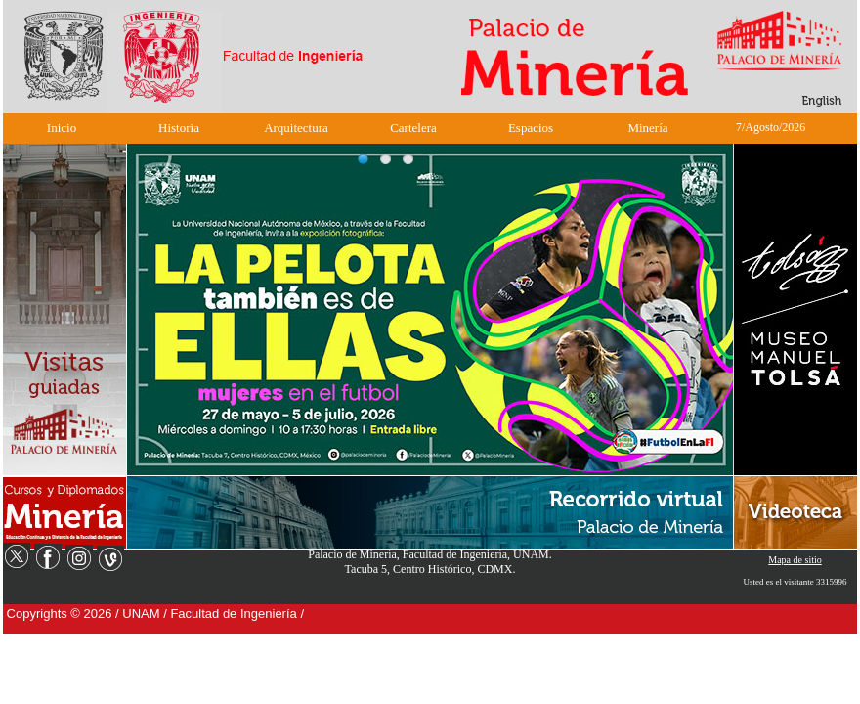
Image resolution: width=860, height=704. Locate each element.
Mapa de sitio (794, 559)
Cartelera (413, 127)
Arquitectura (296, 127)
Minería (647, 127)
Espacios (530, 127)
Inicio (61, 127)
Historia (178, 127)
